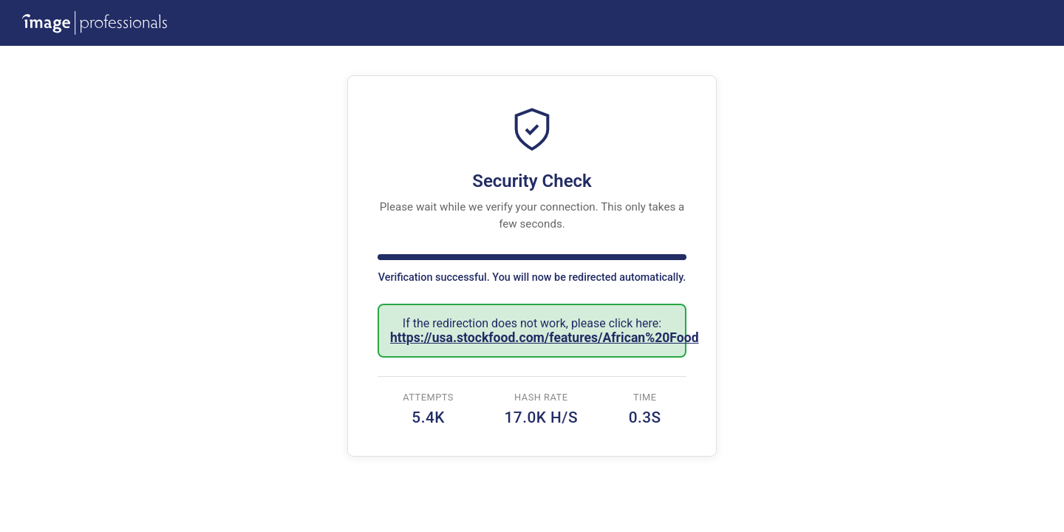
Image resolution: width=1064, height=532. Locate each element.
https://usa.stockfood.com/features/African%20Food (544, 337)
